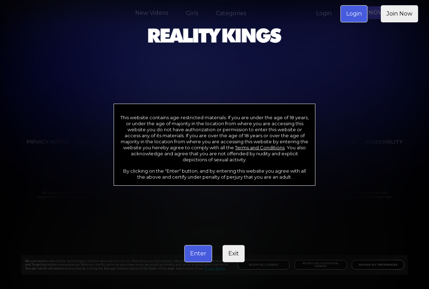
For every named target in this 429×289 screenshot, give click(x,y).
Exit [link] (233, 253)
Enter (198, 253)
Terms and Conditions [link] (260, 147)
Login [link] (354, 13)
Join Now (399, 13)
